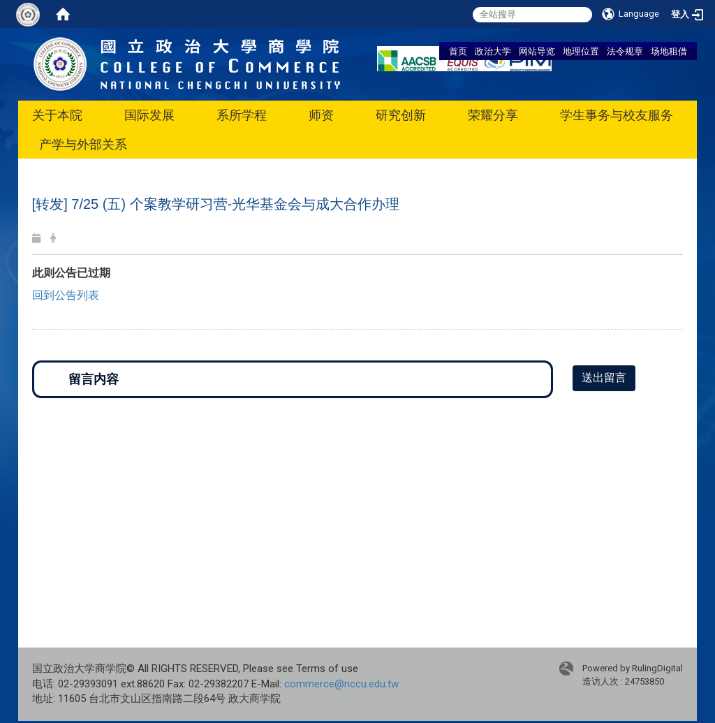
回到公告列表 (65, 295)
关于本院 (57, 115)
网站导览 (537, 51)
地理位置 (581, 51)
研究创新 (401, 115)
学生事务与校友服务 (616, 115)
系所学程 (241, 115)
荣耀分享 (493, 115)
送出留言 (604, 377)
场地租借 (669, 51)
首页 (458, 51)
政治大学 (493, 51)
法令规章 (625, 51)
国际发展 (149, 115)
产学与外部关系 (83, 144)
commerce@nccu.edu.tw (341, 684)
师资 (321, 115)
